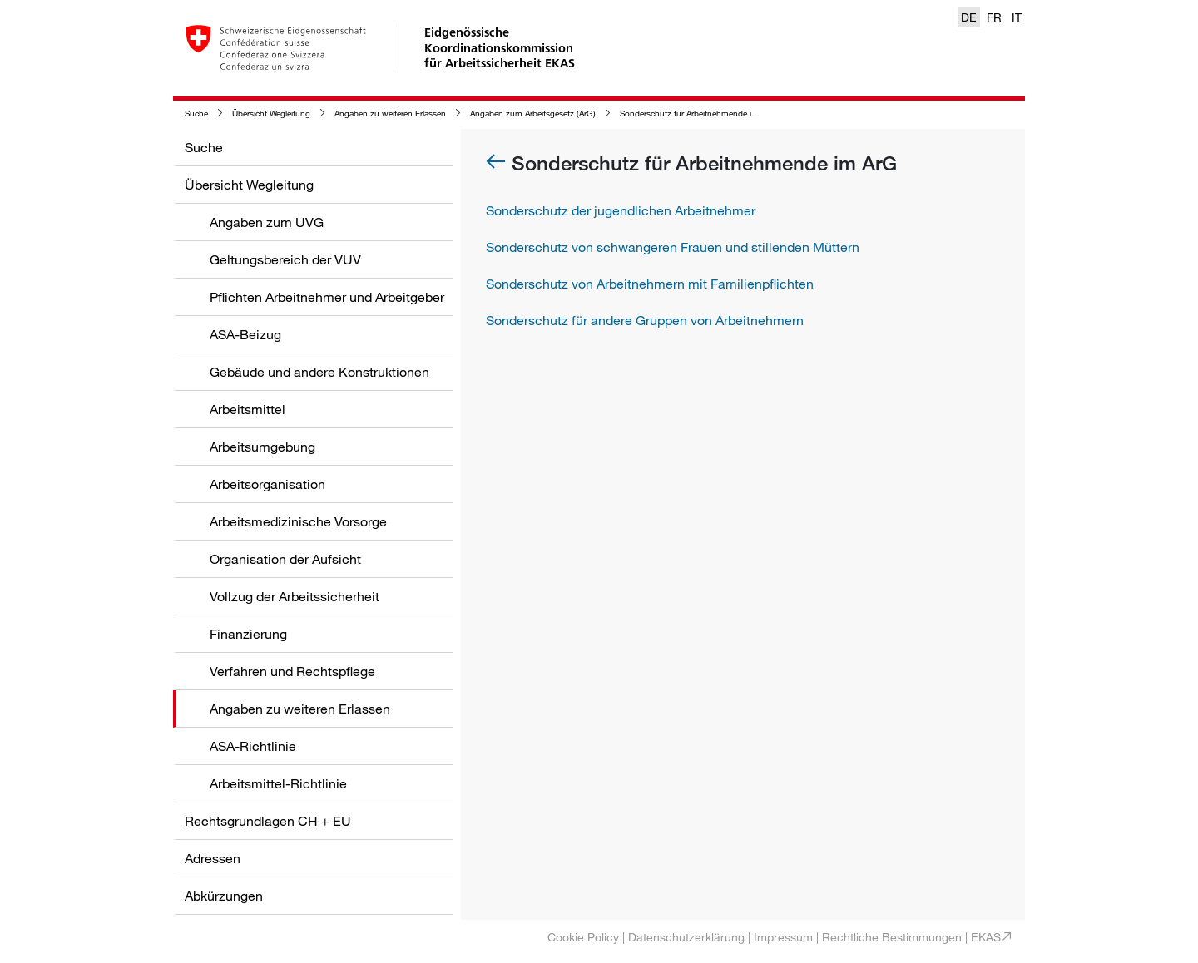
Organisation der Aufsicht (285, 559)
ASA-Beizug (245, 334)
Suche (196, 113)
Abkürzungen (224, 895)
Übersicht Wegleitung (271, 113)
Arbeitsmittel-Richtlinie (278, 783)
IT (1017, 17)
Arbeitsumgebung (262, 446)
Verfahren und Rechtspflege (292, 671)
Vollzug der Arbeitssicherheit (294, 596)
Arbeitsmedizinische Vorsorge (298, 521)
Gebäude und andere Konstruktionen (319, 371)
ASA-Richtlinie (253, 746)
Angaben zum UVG (267, 222)
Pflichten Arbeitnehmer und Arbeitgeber (327, 297)
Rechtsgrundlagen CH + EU (268, 820)
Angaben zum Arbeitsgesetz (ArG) (533, 113)
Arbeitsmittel (247, 409)
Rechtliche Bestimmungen (892, 937)
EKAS (986, 937)
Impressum (783, 937)
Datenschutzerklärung (686, 937)
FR (994, 17)
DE (969, 17)
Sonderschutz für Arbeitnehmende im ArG (697, 113)
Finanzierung (248, 633)
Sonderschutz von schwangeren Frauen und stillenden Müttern (672, 247)
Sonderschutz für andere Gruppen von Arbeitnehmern (645, 320)
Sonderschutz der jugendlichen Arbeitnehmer (620, 210)
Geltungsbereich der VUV (285, 259)
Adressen (212, 858)
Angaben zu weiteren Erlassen (390, 113)
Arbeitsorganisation (267, 484)
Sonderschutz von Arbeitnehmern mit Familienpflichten (650, 283)
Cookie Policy (583, 937)
